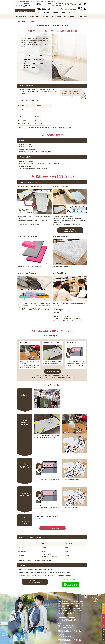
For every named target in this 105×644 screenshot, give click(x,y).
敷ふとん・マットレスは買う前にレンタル (75, 607)
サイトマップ (61, 613)
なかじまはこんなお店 (21, 17)
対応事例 (61, 605)
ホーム (37, 12)
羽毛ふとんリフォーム (80, 605)
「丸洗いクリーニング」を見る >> (52, 528)
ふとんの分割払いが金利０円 (69, 605)
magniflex (71, 612)
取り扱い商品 (45, 17)
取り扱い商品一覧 (62, 603)
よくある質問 (46, 12)
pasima (60, 612)
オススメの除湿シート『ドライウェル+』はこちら (70, 230)
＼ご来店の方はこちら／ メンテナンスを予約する (35, 582)
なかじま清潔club (62, 607)
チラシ (81, 12)
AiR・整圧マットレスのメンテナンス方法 (72, 608)
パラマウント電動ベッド (83, 17)
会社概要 (88, 12)
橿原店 (38, 4)
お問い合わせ (76, 612)
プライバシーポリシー (69, 613)
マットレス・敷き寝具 (69, 17)
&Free (66, 612)
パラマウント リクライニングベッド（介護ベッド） (68, 610)
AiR (63, 612)
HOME (19, 22)
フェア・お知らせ (72, 12)
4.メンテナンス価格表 (29, 68)
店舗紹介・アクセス (34, 17)
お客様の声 (55, 12)
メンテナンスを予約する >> (52, 371)
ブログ (63, 12)
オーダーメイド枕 (56, 17)
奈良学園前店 (41, 8)
